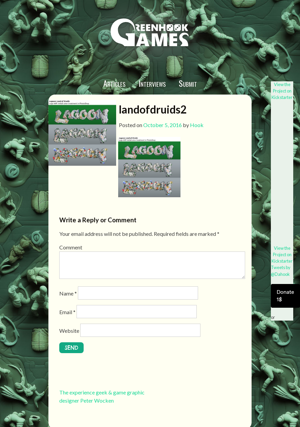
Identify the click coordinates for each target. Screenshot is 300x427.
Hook (196, 125)
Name (68, 293)
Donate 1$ (285, 296)
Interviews (152, 83)
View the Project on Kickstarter (282, 91)
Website (69, 330)
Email (67, 312)
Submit (188, 83)
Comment (70, 247)
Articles (114, 83)
